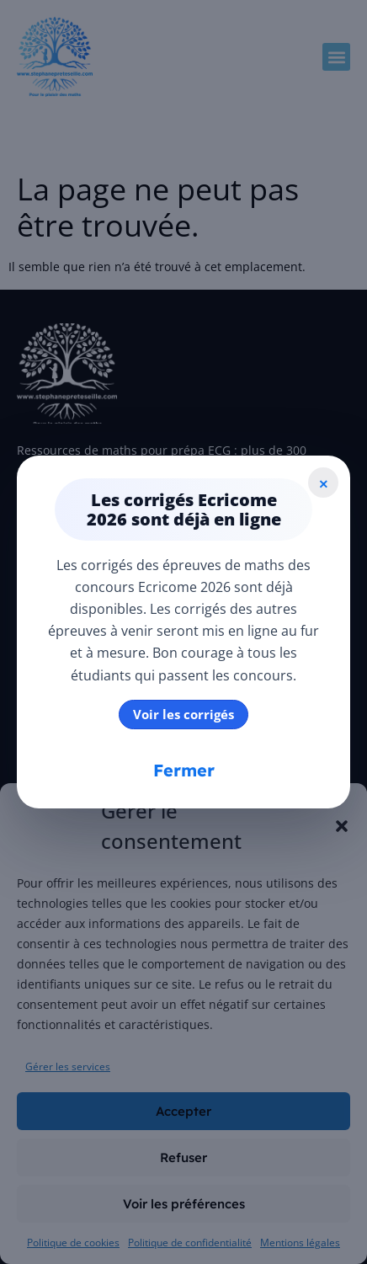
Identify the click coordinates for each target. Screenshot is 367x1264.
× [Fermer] (323, 482)
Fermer (184, 770)
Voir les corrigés (183, 714)
